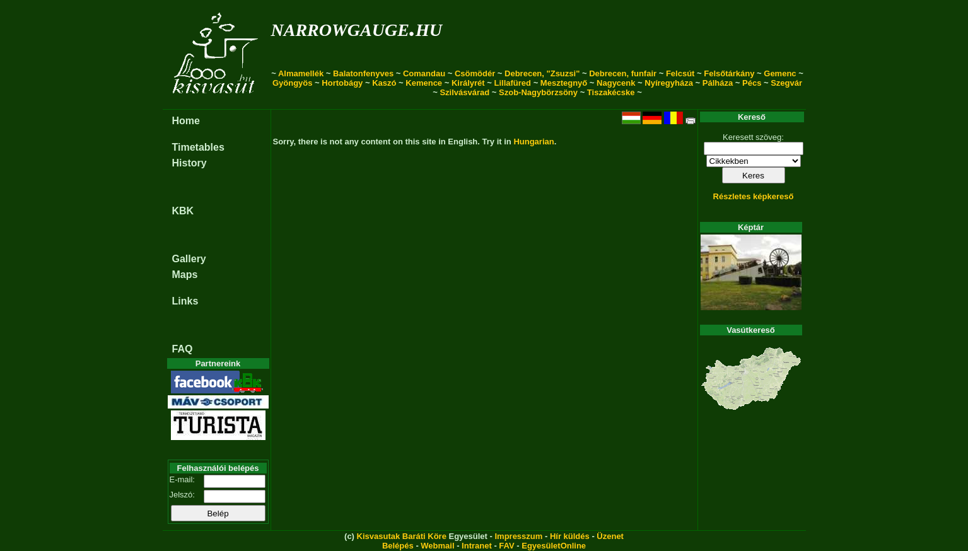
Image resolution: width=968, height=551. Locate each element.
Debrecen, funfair (622, 73)
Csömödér (475, 73)
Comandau (424, 73)
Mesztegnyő (563, 83)
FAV (506, 545)
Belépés (398, 545)
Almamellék (301, 73)
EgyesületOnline (554, 545)
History (189, 163)
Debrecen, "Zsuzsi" (542, 73)
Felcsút (680, 73)
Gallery (189, 258)
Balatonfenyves (363, 73)
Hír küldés (570, 536)
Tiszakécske (611, 92)
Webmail (437, 545)
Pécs (751, 83)
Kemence (423, 83)
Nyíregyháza (668, 83)
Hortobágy (342, 83)
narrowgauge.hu (356, 27)
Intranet (477, 545)
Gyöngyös (292, 83)
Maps (185, 274)
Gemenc (780, 73)
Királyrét (468, 83)
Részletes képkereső (753, 196)
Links (185, 301)
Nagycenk (616, 83)
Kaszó (384, 83)
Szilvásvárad (464, 92)
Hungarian (533, 141)
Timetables (198, 147)
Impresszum (518, 536)
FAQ (182, 349)
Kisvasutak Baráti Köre (401, 536)
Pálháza (718, 83)
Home (186, 120)
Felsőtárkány (729, 73)
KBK (183, 211)
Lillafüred (513, 83)
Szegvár (786, 83)
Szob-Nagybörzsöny (538, 92)
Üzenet (610, 536)
